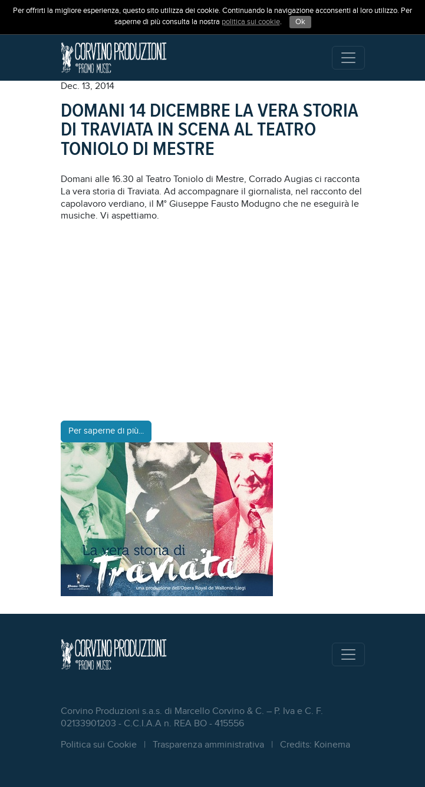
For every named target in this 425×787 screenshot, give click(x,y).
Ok (300, 22)
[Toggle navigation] (348, 58)
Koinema (332, 744)
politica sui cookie (251, 22)
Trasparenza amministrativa (208, 744)
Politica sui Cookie (99, 744)
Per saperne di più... (106, 431)
